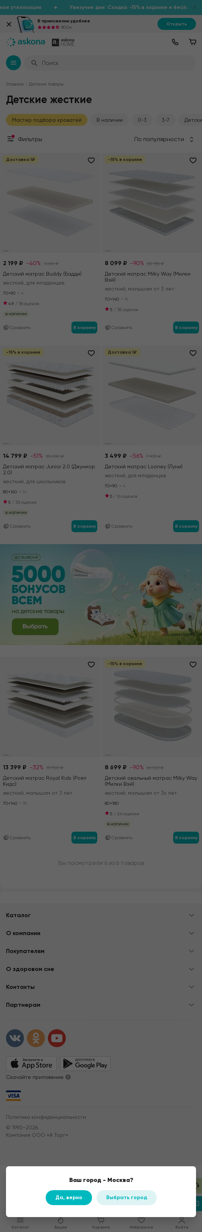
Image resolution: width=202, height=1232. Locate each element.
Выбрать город (126, 1197)
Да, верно (68, 1197)
